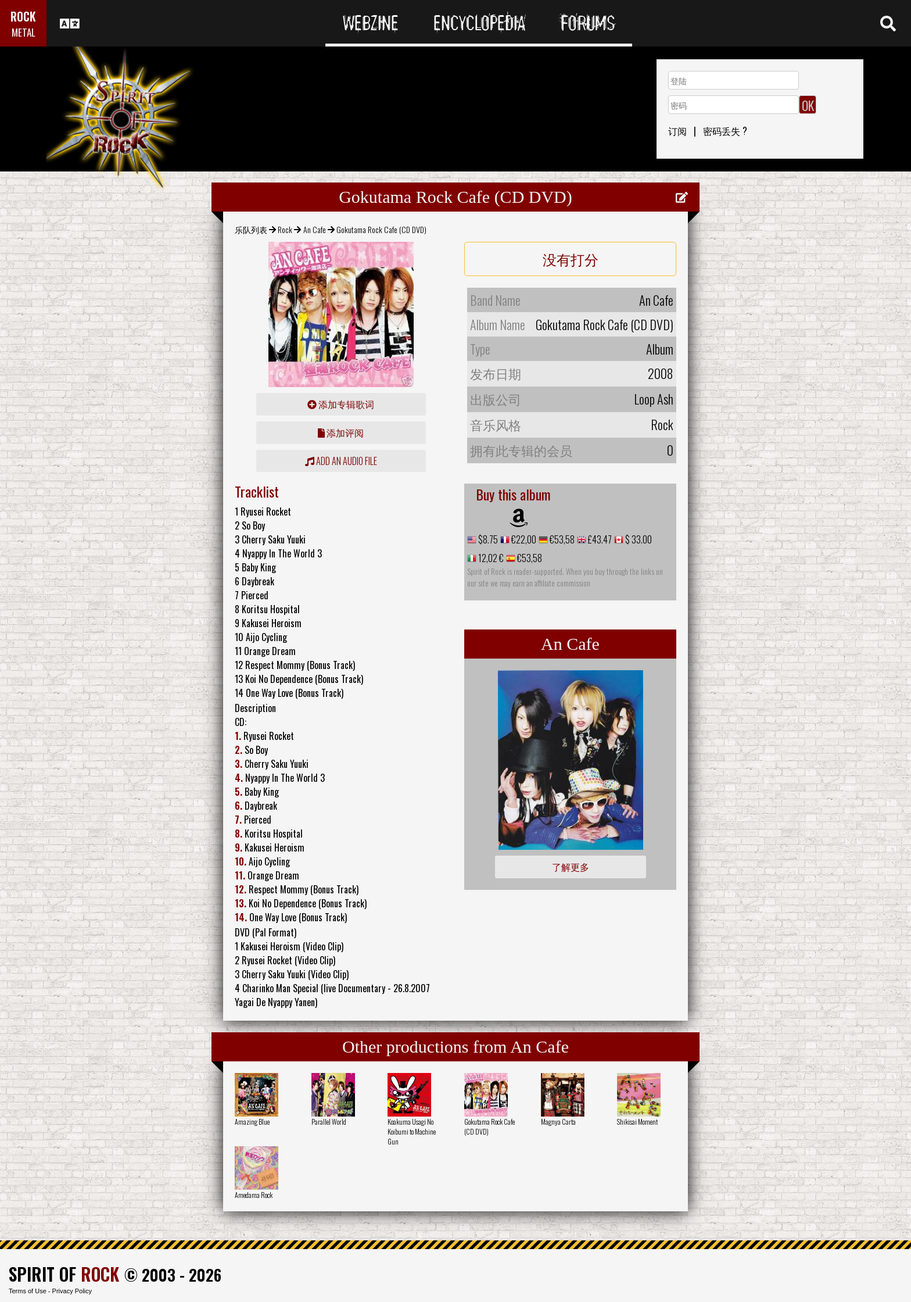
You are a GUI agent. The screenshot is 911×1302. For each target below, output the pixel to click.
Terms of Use (27, 1290)
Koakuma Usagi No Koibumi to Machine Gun (412, 1131)
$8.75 (487, 539)
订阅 (677, 131)
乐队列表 (251, 229)
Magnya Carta (558, 1121)
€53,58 (561, 539)
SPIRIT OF (64, 1274)
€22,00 (523, 539)
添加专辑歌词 (340, 404)
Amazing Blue (252, 1121)
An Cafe (314, 229)
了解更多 (570, 867)
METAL (23, 32)
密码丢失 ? (725, 131)
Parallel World (328, 1121)
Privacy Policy (72, 1290)
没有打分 (570, 258)
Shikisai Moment (637, 1121)
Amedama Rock (253, 1195)
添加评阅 (341, 432)
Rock (285, 229)
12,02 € (490, 558)
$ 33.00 (637, 539)
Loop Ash (653, 398)
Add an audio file (341, 461)
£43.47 (599, 539)
